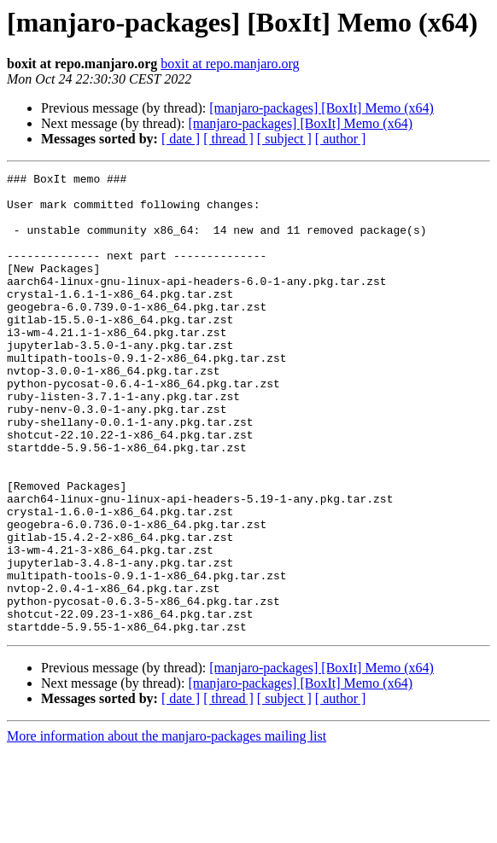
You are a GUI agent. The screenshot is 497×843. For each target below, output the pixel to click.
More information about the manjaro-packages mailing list (166, 828)
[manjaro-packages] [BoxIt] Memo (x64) (321, 108)
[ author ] (340, 138)
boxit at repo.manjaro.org (230, 63)
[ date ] (180, 138)
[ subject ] (284, 138)
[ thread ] (228, 138)
